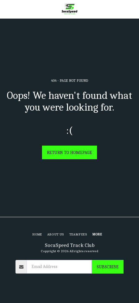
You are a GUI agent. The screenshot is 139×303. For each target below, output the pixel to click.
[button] (7, 9)
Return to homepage (69, 152)
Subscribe (108, 267)
